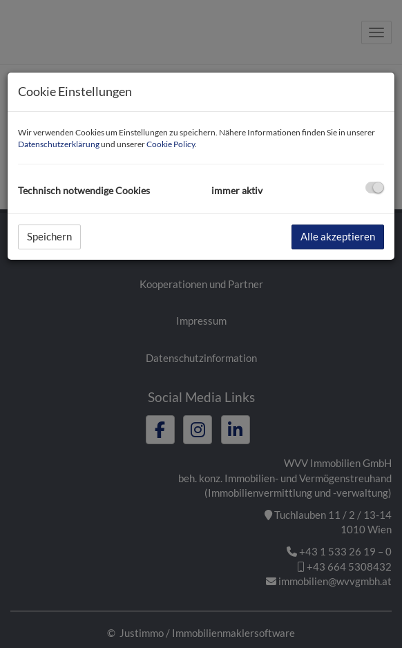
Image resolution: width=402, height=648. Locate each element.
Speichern (49, 236)
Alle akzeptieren (337, 236)
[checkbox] (374, 187)
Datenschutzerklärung (58, 144)
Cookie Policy (170, 144)
